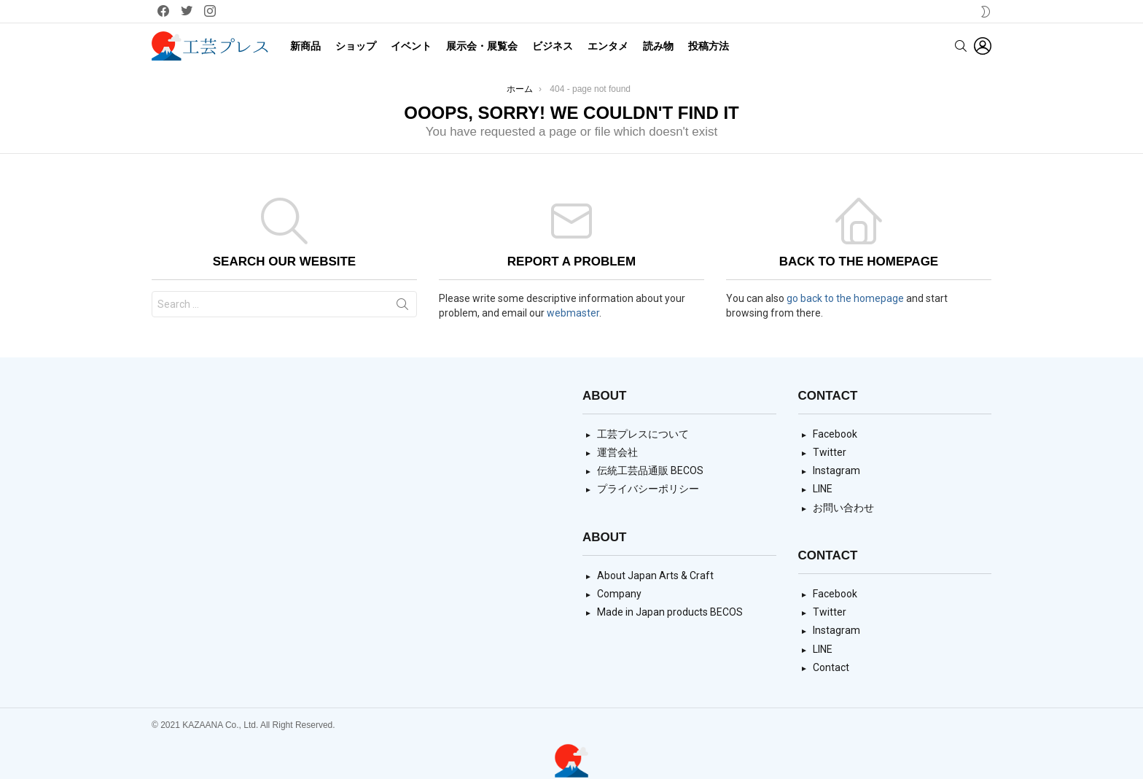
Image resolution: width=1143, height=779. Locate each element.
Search (402, 307)
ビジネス (552, 46)
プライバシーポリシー (648, 489)
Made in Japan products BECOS (670, 612)
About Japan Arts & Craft (655, 575)
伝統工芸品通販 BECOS (650, 470)
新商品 (305, 46)
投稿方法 (708, 46)
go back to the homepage (845, 298)
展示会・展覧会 (482, 46)
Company (619, 594)
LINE (822, 489)
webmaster (573, 313)
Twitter (829, 452)
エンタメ (608, 46)
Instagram (836, 470)
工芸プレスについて (643, 434)
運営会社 (617, 452)
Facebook (835, 434)
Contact (831, 667)
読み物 (658, 46)
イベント (411, 46)
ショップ (355, 46)
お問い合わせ (843, 507)
